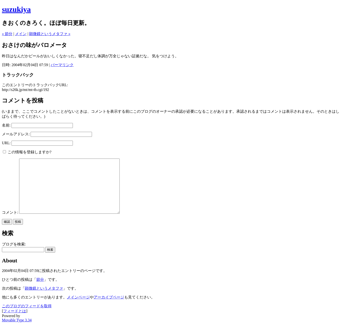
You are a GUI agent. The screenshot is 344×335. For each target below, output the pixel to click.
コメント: (10, 223)
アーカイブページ (109, 308)
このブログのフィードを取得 (27, 317)
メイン (21, 34)
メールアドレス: (16, 134)
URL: (6, 143)
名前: (6, 125)
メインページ (78, 308)
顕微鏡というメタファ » (49, 34)
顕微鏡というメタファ (44, 299)
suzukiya (16, 9)
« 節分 (7, 34)
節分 (40, 290)
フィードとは (14, 322)
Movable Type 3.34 (17, 331)
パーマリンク (62, 65)
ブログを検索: (14, 255)
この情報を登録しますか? (27, 152)
